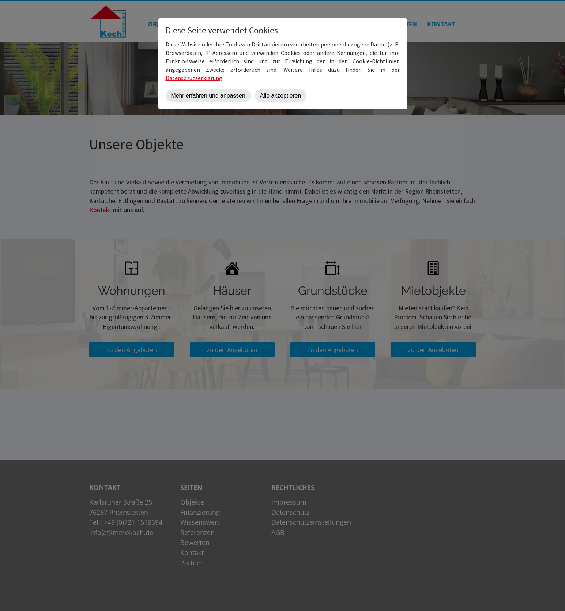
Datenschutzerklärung (194, 78)
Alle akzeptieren (280, 96)
